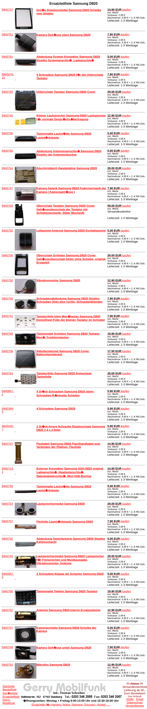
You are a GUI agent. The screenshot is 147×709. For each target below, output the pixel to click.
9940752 (7, 610)
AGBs (130, 699)
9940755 (7, 230)
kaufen (119, 9)
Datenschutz (135, 702)
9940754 (7, 503)
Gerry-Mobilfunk (9, 701)
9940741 (7, 316)
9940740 (7, 115)
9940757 (7, 627)
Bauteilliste (9, 689)
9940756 (7, 133)
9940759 (7, 298)
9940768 (7, 333)
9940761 (7, 56)
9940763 (7, 373)
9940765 (7, 91)
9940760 (7, 150)
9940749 (7, 556)
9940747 (7, 188)
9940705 (7, 205)
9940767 (7, 521)
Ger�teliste (10, 693)
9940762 (7, 538)
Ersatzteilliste (11, 696)
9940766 (7, 591)
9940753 (7, 664)
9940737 (7, 9)
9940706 (7, 255)
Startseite (9, 686)
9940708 (7, 351)
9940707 (7, 443)
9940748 (7, 647)
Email (139, 699)
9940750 (7, 280)
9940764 (7, 168)
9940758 (7, 486)
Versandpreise (135, 705)
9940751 (7, 34)
